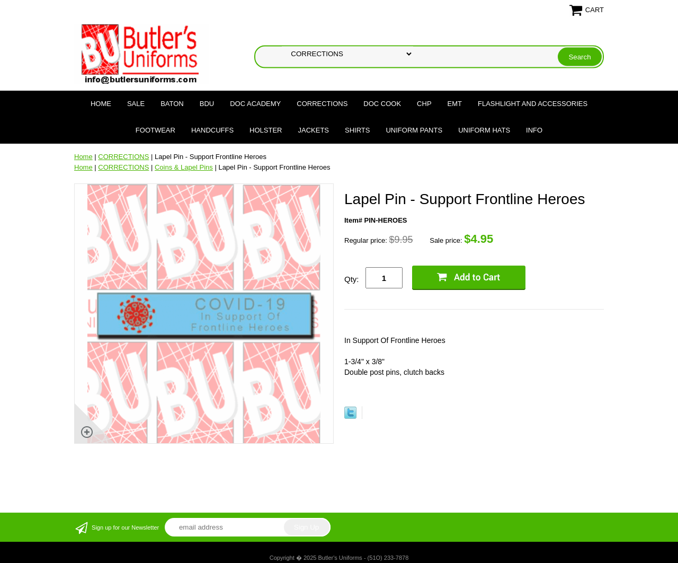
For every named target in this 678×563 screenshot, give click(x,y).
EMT (455, 104)
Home (101, 104)
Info (534, 130)
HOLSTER (265, 130)
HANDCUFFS (212, 130)
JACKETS (313, 130)
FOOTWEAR (155, 130)
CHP (424, 104)
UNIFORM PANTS (414, 130)
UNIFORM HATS (484, 130)
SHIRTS (357, 130)
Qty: (351, 279)
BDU (207, 104)
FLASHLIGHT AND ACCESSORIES (532, 104)
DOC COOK (382, 104)
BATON (172, 104)
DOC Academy (255, 104)
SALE (136, 104)
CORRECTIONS (322, 104)
